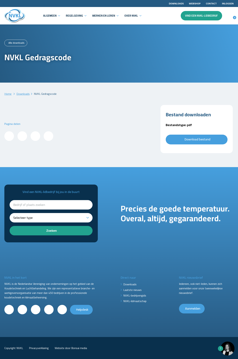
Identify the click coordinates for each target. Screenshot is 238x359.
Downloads (176, 3)
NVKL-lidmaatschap (135, 301)
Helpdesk (82, 309)
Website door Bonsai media (71, 348)
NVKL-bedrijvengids (134, 295)
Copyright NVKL (13, 348)
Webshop (195, 3)
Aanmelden (192, 308)
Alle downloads (16, 43)
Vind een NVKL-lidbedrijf (201, 15)
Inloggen (228, 3)
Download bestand (197, 139)
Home (8, 93)
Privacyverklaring (39, 348)
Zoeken (51, 230)
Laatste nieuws (132, 289)
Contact (211, 3)
